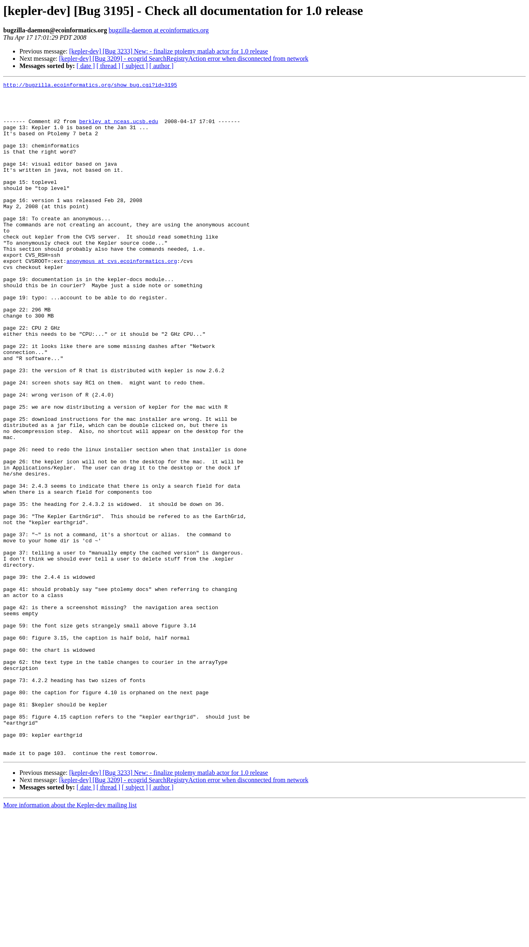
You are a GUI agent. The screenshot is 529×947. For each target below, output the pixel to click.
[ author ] (161, 65)
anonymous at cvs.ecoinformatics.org (121, 297)
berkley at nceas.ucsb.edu (118, 129)
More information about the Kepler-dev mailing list (70, 939)
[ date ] (86, 65)
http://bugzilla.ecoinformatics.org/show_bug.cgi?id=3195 (90, 86)
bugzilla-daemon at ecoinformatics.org (159, 30)
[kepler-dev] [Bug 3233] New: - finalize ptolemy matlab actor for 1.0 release (168, 51)
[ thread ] (108, 65)
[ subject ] (135, 65)
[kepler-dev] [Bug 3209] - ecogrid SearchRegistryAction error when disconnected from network (183, 58)
